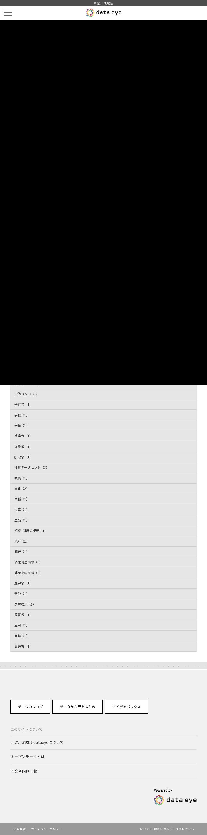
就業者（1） (23, 435)
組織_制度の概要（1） (31, 530)
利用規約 (20, 829)
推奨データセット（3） (31, 467)
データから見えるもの (77, 706)
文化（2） (21, 488)
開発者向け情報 (23, 771)
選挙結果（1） (25, 604)
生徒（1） (21, 520)
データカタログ (30, 706)
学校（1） (21, 415)
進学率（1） (23, 583)
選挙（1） (21, 593)
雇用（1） (21, 625)
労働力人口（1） (26, 393)
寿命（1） (21, 425)
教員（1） (21, 478)
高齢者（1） (23, 646)
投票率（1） (23, 457)
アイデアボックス (126, 706)
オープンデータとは (27, 756)
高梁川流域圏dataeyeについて (37, 742)
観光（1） (21, 551)
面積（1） (21, 635)
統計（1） (21, 541)
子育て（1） (23, 404)
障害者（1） (23, 614)
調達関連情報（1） (28, 562)
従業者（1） (23, 446)
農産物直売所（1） (28, 572)
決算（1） (21, 509)
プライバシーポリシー (46, 829)
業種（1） (21, 498)
